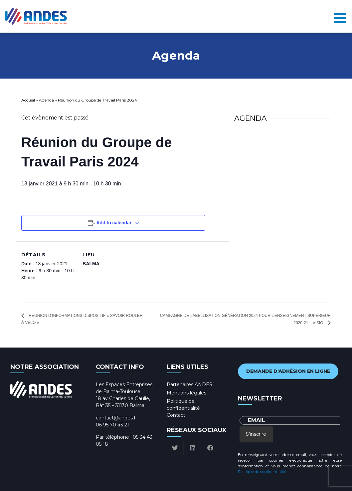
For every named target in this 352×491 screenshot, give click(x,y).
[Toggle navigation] (340, 16)
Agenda (46, 100)
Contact (176, 415)
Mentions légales (186, 393)
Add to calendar (113, 222)
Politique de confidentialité (262, 471)
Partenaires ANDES (189, 384)
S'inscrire (256, 434)
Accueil (28, 100)
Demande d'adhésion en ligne (288, 371)
